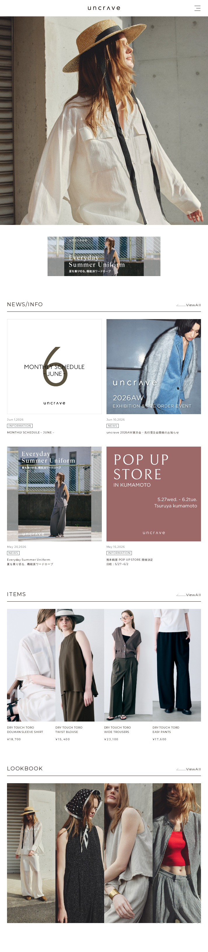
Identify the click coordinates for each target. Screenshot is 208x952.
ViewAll (193, 305)
